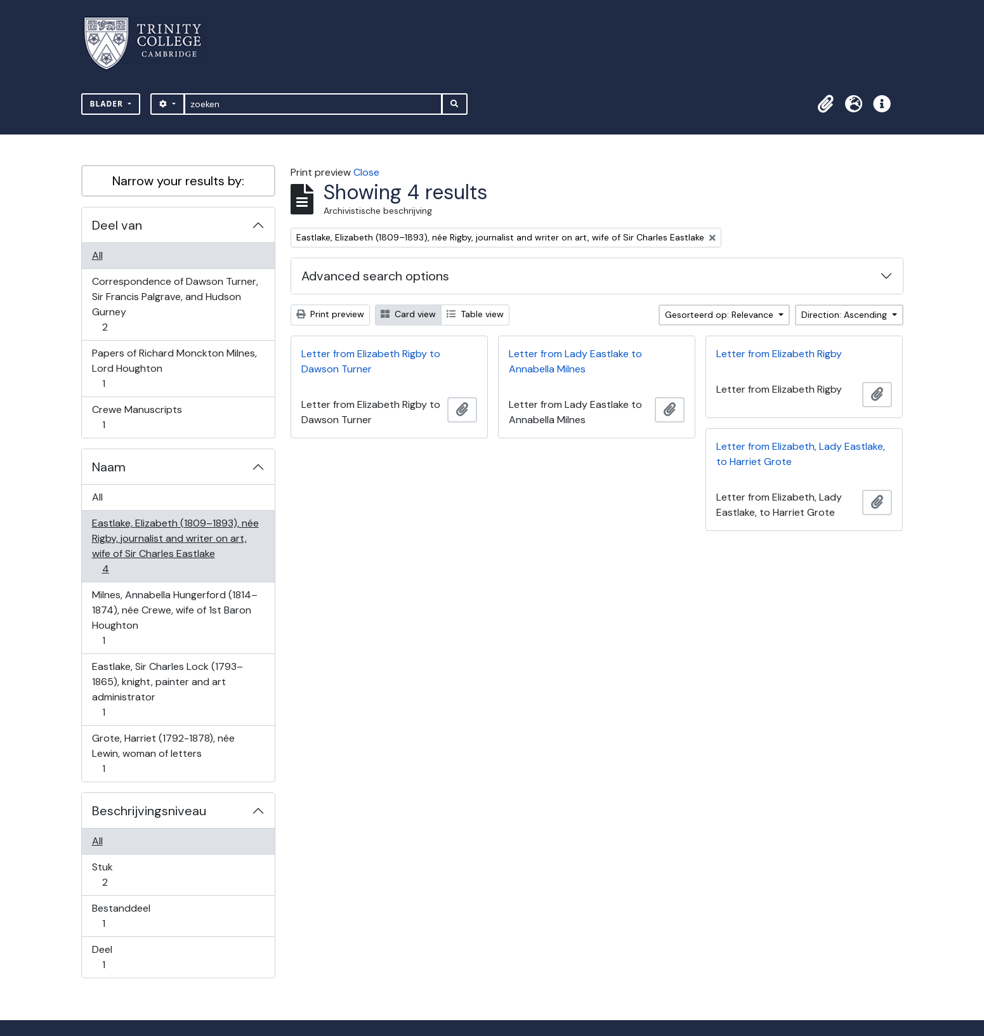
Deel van (117, 225)
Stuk (113, 874)
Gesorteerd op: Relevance (720, 314)
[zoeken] (313, 104)
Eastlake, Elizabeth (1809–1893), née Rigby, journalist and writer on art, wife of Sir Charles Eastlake (175, 546)
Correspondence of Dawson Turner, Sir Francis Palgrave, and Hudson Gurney (174, 304)
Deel (112, 957)
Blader (108, 103)
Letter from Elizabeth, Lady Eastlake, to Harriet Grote (800, 454)
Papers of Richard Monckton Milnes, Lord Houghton (174, 368)
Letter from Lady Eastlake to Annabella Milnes (575, 361)
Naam (109, 467)
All (97, 255)
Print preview (330, 314)
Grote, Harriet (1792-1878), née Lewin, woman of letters (163, 753)
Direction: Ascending (845, 314)
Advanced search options (375, 276)
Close (366, 172)
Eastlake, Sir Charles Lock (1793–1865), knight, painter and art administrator (167, 689)
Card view (408, 314)
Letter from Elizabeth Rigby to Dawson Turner (370, 361)
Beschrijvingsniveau (149, 811)
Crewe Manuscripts (136, 417)
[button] (826, 104)
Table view (475, 314)
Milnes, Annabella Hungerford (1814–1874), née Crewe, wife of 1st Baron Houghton (174, 617)
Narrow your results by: (178, 181)
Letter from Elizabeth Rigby (779, 353)
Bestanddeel (120, 915)
